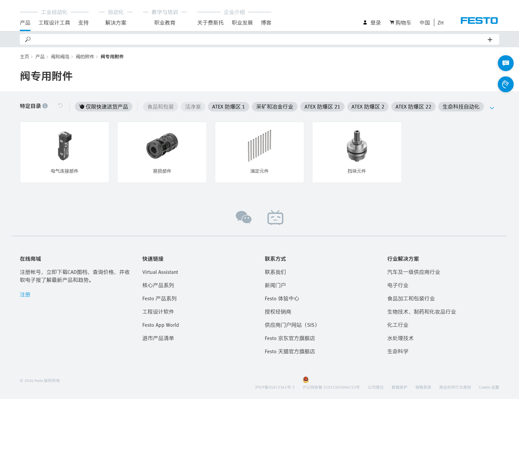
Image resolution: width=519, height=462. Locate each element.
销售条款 (423, 387)
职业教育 (164, 22)
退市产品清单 (158, 338)
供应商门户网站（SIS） (292, 325)
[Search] (259, 39)
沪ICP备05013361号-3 (275, 387)
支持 (83, 22)
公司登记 (376, 387)
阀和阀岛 (60, 56)
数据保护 (399, 387)
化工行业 (397, 325)
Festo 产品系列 (159, 298)
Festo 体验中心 (282, 298)
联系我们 (275, 272)
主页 (24, 56)
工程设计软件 (158, 311)
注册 (25, 294)
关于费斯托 (210, 22)
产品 (25, 22)
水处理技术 (400, 338)
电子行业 (397, 285)
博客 (266, 22)
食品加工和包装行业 (411, 298)
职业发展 (242, 22)
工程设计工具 (54, 22)
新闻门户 (275, 285)
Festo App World (160, 325)
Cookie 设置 (489, 387)
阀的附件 (85, 56)
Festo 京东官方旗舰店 (290, 338)
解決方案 (115, 22)
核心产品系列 (158, 285)
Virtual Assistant (160, 272)
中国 (424, 22)
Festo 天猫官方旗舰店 (290, 351)
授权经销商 (278, 311)
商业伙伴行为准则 (455, 387)
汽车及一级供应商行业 (413, 272)
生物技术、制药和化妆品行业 (421, 311)
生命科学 (397, 351)
